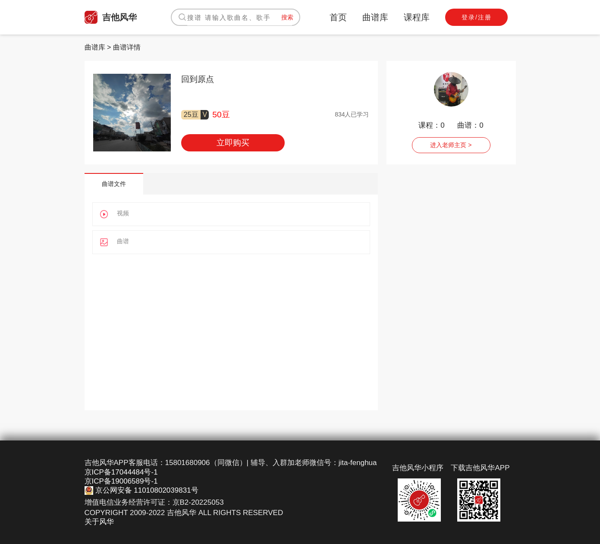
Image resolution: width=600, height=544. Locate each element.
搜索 (287, 17)
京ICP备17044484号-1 (121, 472)
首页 (338, 17)
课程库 (417, 17)
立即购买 (233, 142)
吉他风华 (111, 17)
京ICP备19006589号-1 (121, 481)
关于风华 (99, 522)
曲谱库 (375, 17)
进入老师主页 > (450, 145)
